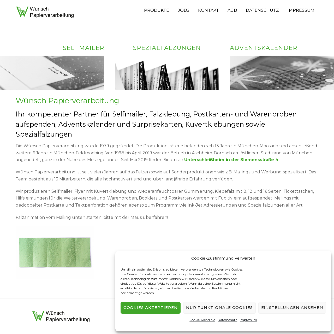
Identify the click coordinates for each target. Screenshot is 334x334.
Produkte (156, 10)
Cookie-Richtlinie (202, 320)
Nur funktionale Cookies (219, 307)
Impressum (248, 320)
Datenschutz (227, 320)
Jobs (183, 10)
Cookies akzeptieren (150, 307)
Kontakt (208, 10)
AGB (232, 10)
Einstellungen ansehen (292, 307)
